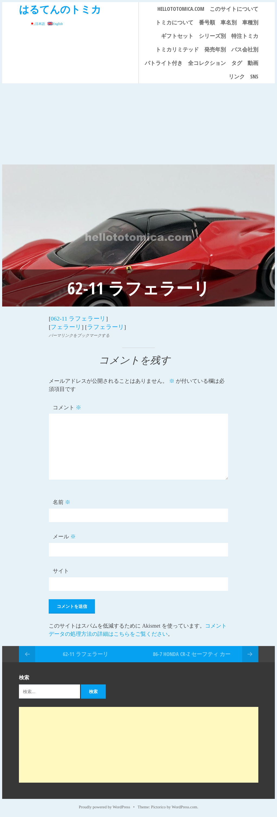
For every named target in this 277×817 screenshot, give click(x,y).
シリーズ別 (212, 35)
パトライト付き (164, 63)
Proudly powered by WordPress (104, 807)
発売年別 (215, 49)
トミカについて (174, 22)
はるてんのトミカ (60, 9)
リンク (237, 76)
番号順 (207, 22)
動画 (253, 63)
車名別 (228, 22)
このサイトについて (234, 8)
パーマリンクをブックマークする (79, 335)
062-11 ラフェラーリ (78, 318)
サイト (61, 571)
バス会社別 (244, 49)
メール (64, 536)
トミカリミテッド (177, 49)
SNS (254, 76)
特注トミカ (244, 35)
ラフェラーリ (105, 326)
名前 (61, 502)
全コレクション (207, 63)
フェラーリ (66, 326)
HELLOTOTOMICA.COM (180, 8)
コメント (67, 407)
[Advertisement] (138, 124)
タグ (236, 63)
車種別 (250, 22)
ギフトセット (177, 35)
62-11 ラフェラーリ (85, 653)
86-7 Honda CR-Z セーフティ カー (191, 653)
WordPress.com (184, 807)
